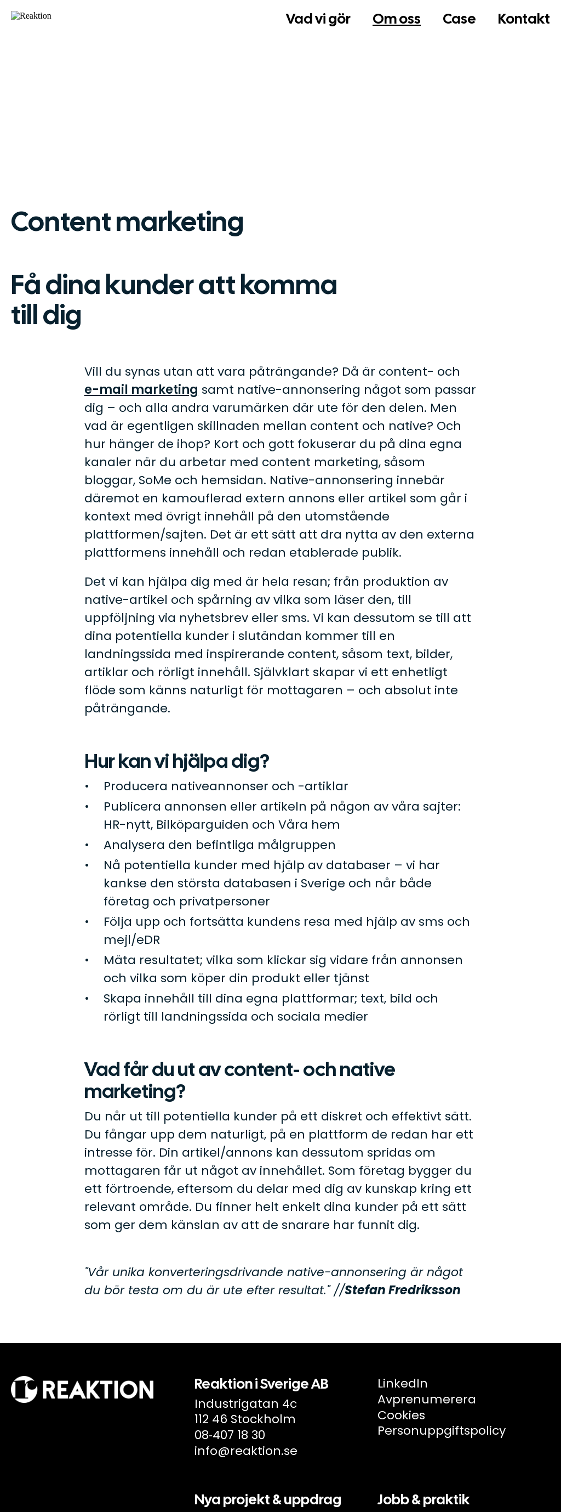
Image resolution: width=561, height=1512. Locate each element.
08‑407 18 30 (229, 1434)
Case (459, 19)
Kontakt (524, 19)
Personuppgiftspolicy (441, 1430)
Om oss (397, 19)
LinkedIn (402, 1383)
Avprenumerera (426, 1399)
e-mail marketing (141, 389)
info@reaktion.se (245, 1450)
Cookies (401, 1415)
